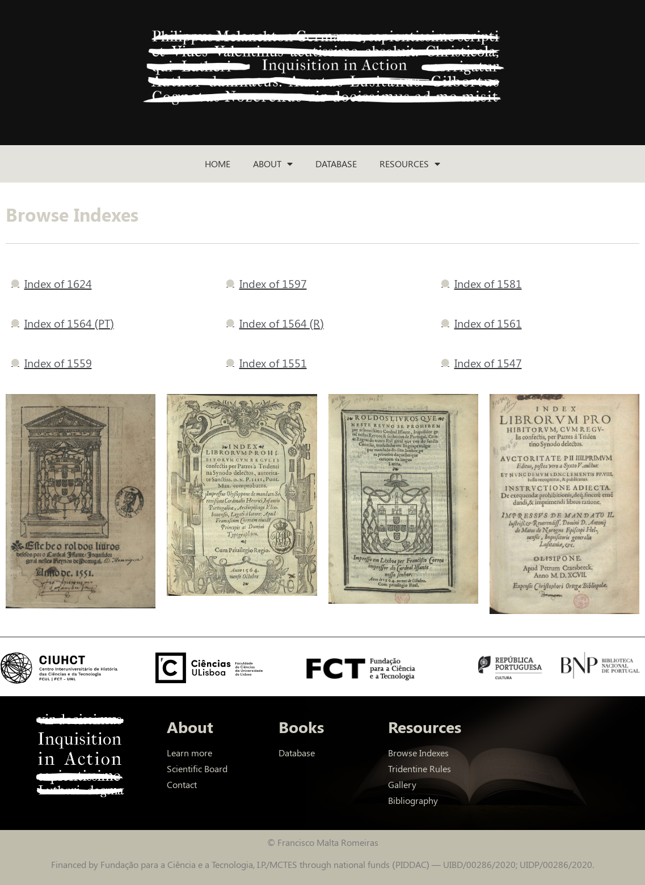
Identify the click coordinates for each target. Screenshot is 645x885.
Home (217, 164)
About (273, 164)
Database (336, 164)
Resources (410, 164)
